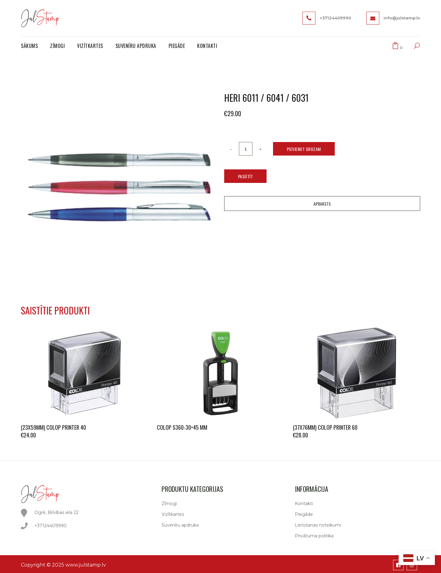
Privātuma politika (314, 536)
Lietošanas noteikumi (318, 525)
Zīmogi (169, 503)
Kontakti (304, 503)
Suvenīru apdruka (180, 525)
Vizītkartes (173, 514)
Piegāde (304, 514)
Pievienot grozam (304, 149)
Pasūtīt (245, 176)
